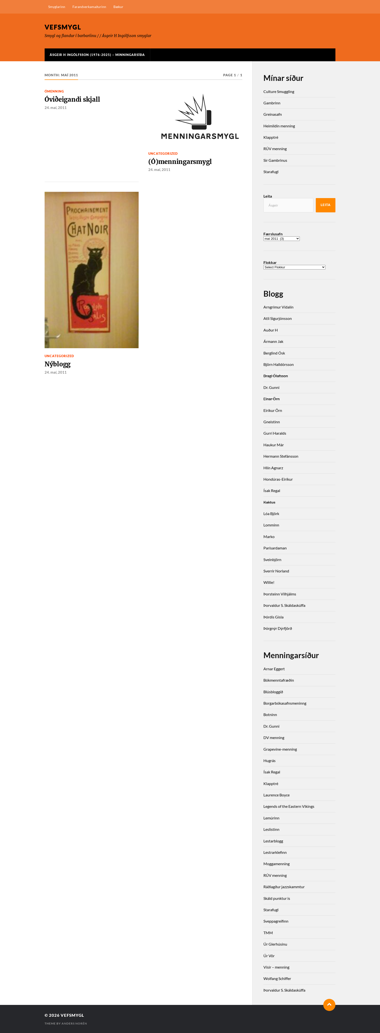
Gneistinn (271, 421)
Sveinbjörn (272, 559)
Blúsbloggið (273, 691)
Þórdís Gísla (273, 617)
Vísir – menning (276, 967)
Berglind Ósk (274, 353)
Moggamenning (276, 863)
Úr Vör (269, 955)
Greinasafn (272, 114)
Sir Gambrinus (275, 160)
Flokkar (270, 262)
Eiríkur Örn (272, 410)
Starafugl (270, 171)
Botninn (270, 714)
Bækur (118, 7)
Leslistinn (271, 829)
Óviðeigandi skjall (72, 99)
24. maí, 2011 (56, 107)
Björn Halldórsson (278, 364)
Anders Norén (74, 1023)
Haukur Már (273, 444)
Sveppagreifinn (275, 921)
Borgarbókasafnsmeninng (284, 703)
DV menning (273, 737)
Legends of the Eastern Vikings (288, 806)
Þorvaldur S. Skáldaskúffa (284, 605)
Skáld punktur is (276, 898)
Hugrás (269, 760)
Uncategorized (163, 153)
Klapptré (270, 137)
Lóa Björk (271, 513)
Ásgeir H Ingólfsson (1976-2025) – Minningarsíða (97, 55)
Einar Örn (271, 398)
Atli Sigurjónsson (277, 318)
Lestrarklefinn (275, 852)
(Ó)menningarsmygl (180, 162)
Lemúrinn (271, 818)
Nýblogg (58, 364)
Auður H (270, 330)
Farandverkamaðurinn (89, 7)
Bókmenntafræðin (278, 680)
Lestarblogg (273, 841)
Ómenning (54, 91)
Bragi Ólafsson (275, 375)
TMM (268, 932)
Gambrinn (271, 102)
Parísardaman (275, 548)
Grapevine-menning (280, 749)
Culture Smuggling (278, 91)
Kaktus (269, 502)
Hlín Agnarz (273, 467)
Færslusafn (273, 234)
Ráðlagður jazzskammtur (284, 886)
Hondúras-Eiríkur (278, 479)
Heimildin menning (279, 125)
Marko (269, 536)
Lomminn (271, 525)
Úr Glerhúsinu (275, 944)
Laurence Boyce (276, 795)
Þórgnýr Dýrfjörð (277, 628)
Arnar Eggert (274, 668)
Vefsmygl (63, 27)
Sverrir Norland (276, 571)
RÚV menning (275, 148)
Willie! (268, 582)
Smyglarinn (56, 7)
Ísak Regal (271, 490)
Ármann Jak (273, 341)
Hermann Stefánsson (280, 456)
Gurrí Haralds (274, 433)
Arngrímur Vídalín (278, 307)
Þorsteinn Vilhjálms (279, 594)
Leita (267, 196)
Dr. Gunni (271, 387)
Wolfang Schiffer (277, 978)
